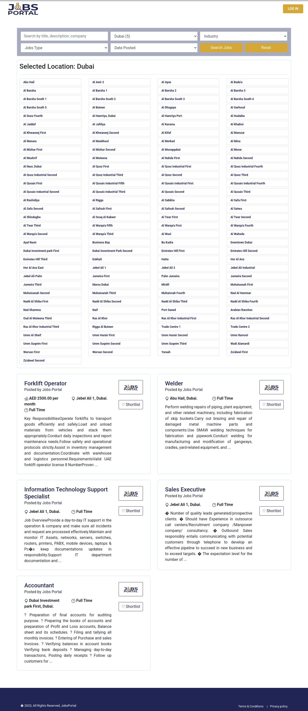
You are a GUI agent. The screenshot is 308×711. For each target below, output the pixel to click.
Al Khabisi (237, 124)
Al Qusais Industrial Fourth (248, 183)
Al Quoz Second (171, 175)
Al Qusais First (32, 183)
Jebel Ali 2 (168, 267)
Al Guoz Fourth (33, 116)
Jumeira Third (32, 284)
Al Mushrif (30, 158)
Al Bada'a (236, 82)
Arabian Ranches (241, 310)
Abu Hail (28, 82)
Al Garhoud (238, 107)
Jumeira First (100, 276)
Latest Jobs (212, 8)
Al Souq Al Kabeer (104, 217)
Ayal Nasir (30, 242)
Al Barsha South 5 (35, 107)
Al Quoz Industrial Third (107, 175)
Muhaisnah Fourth (173, 293)
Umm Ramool (239, 335)
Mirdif (165, 284)
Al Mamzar (237, 132)
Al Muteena (99, 158)
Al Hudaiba (238, 116)
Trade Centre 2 (240, 327)
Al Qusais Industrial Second (41, 192)
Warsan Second (102, 352)
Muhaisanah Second (36, 293)
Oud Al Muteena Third (37, 318)
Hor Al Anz (237, 259)
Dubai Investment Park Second (112, 251)
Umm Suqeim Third (173, 343)
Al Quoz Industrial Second (40, 175)
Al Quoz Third (239, 175)
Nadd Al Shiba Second (106, 301)
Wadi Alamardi (240, 343)
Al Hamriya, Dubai (104, 116)
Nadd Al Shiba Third (174, 301)
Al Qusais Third (240, 192)
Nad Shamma (32, 310)
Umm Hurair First (103, 335)
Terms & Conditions (250, 706)
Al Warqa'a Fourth (242, 225)
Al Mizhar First (32, 149)
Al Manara (30, 141)
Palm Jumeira (170, 276)
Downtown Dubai (241, 242)
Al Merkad (168, 141)
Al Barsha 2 (168, 90)
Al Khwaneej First (34, 132)
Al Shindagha (31, 217)
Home (191, 8)
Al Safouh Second (173, 208)
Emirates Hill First (173, 251)
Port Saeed (168, 310)
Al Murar (236, 149)
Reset (266, 47)
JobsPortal (68, 705)
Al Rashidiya (31, 200)
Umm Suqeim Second (106, 343)
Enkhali (97, 259)
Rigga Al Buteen (102, 327)
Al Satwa (236, 208)
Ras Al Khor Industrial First (178, 318)
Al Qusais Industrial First (177, 183)
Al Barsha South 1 (35, 99)
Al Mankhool (100, 141)
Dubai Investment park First (41, 251)
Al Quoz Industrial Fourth (247, 166)
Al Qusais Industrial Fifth (108, 183)
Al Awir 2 (98, 82)
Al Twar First (169, 217)
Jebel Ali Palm (32, 276)
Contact (262, 8)
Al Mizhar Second (103, 149)
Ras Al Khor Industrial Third (41, 327)
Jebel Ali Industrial (243, 267)
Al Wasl (166, 234)
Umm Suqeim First (35, 343)
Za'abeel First (239, 352)
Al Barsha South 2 (104, 99)
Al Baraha (29, 90)
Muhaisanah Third (104, 293)
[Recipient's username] (64, 36)
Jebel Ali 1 (99, 267)
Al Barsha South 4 (242, 99)
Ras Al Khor (100, 318)
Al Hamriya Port (171, 116)
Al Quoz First (100, 166)
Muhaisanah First (242, 284)
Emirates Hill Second (244, 251)
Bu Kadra (167, 242)
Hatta (164, 259)
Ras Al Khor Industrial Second (250, 318)
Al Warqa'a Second (35, 234)
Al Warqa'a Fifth (102, 225)
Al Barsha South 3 (173, 99)
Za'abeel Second (34, 360)
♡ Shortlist (131, 404)
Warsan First (31, 352)
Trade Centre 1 (171, 327)
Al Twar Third (32, 225)
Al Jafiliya (98, 124)
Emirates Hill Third (35, 259)
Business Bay (101, 242)
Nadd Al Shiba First (35, 301)
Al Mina (235, 141)
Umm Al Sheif (32, 335)
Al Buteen (98, 107)
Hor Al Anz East (33, 267)
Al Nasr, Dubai (32, 166)
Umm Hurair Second (174, 335)
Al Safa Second (33, 208)
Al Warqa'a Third (102, 234)
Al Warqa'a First (171, 225)
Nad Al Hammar (241, 293)
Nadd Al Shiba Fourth (244, 301)
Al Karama (168, 124)
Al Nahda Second (242, 158)
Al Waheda (237, 234)
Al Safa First (238, 200)
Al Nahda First (170, 158)
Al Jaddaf (29, 124)
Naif (95, 310)
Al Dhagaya (168, 107)
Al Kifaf (166, 132)
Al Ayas (166, 82)
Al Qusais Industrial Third (108, 192)
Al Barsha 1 (99, 90)
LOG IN (293, 9)
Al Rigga (97, 200)
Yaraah (165, 352)
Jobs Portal (52, 389)
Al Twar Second (241, 217)
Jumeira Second (241, 276)
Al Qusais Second (172, 192)
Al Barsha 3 (238, 90)
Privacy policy (279, 706)
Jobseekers (239, 8)
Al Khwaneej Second (105, 132)
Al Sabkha (167, 200)
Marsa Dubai (100, 284)
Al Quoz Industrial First (176, 166)
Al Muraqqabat (170, 149)
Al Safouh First (102, 208)
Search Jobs (221, 47)
